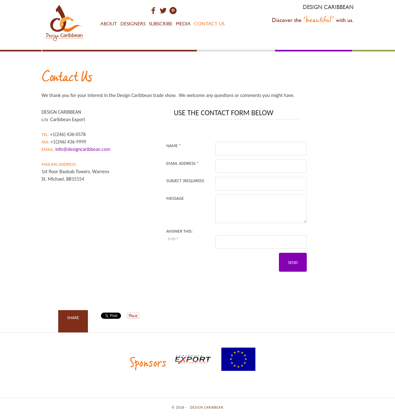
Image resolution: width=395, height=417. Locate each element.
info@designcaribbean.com (83, 149)
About (108, 24)
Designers (132, 24)
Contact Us (209, 24)
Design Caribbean (64, 24)
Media (183, 24)
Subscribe (160, 24)
